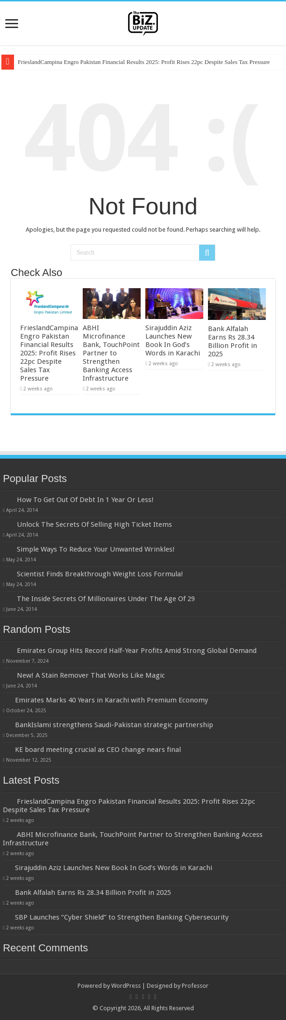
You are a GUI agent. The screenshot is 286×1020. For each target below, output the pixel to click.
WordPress (126, 985)
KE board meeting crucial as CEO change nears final (98, 749)
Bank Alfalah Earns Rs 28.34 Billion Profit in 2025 (232, 341)
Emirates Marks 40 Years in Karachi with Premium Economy (111, 700)
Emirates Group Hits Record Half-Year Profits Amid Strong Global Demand (137, 650)
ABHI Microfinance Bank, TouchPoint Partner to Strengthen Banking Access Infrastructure (111, 353)
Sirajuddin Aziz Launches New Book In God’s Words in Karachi (172, 340)
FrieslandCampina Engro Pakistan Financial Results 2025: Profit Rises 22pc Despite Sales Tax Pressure (144, 61)
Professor (195, 985)
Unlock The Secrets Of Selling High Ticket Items (94, 524)
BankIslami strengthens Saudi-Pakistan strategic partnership (114, 725)
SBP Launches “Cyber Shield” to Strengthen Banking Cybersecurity (122, 917)
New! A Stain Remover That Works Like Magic (91, 675)
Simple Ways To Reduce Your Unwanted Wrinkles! (96, 549)
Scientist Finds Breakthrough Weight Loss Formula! (100, 574)
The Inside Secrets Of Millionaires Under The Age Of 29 (106, 599)
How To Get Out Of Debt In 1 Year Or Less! (85, 500)
